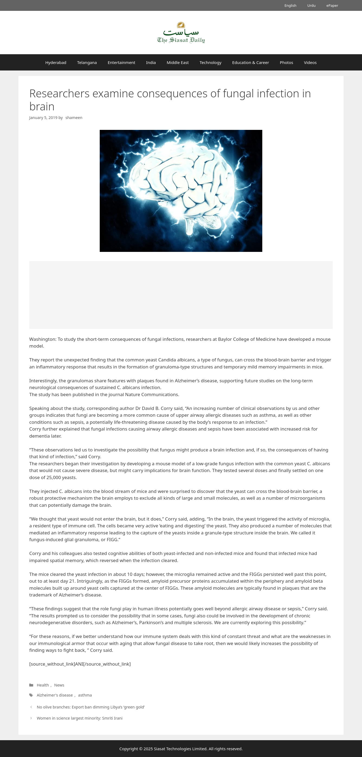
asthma (85, 695)
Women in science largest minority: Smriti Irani (79, 718)
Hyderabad (55, 62)
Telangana (87, 62)
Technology (210, 62)
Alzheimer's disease (55, 695)
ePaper (332, 5)
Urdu (311, 5)
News (59, 685)
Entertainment (121, 62)
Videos (310, 62)
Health (43, 685)
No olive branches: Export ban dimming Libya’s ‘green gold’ (91, 707)
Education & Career (250, 62)
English (290, 5)
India (151, 62)
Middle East (178, 62)
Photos (286, 62)
